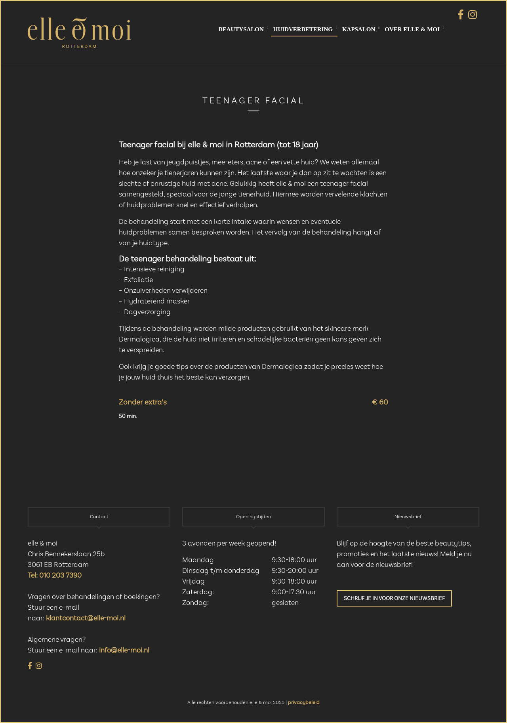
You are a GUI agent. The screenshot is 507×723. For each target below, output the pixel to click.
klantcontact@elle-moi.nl (86, 618)
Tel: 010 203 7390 (55, 575)
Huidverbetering (303, 29)
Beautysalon (241, 29)
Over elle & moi (412, 29)
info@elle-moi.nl (124, 650)
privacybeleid (304, 702)
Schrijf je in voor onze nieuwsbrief (394, 598)
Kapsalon (358, 29)
